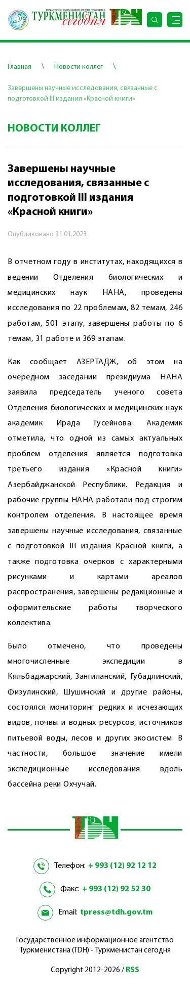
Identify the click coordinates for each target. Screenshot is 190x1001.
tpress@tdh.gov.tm (116, 912)
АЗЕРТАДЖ (97, 362)
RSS (132, 970)
